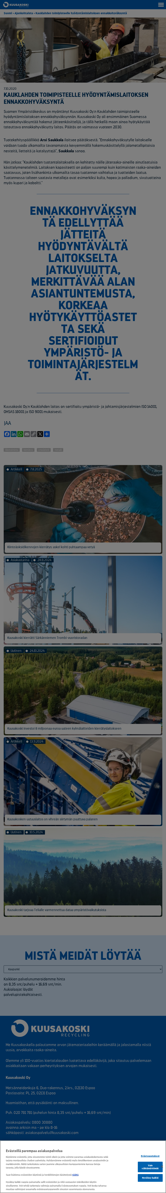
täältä (75, 1175)
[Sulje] (162, 1167)
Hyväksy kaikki (150, 1178)
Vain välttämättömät (150, 1167)
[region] (83, 1166)
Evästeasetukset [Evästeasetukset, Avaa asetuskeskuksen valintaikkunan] (150, 1156)
